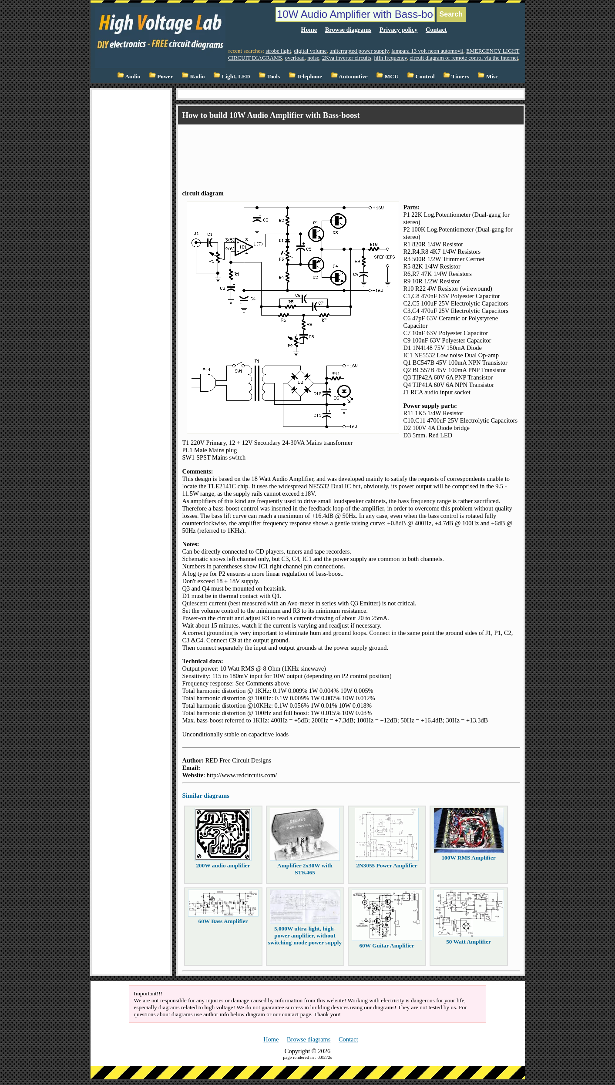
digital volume (310, 50)
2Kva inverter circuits (346, 57)
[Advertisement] (340, 149)
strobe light (278, 50)
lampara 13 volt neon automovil (427, 50)
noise (313, 57)
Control (421, 76)
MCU (387, 76)
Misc (487, 76)
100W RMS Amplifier (468, 857)
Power (161, 76)
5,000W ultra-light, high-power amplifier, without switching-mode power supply (305, 935)
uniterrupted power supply (359, 50)
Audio (128, 76)
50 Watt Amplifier (468, 941)
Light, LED (231, 76)
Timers (456, 76)
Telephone (305, 76)
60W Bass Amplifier (223, 921)
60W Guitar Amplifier (386, 945)
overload (294, 57)
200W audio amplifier (223, 865)
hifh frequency (390, 57)
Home (309, 29)
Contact (436, 29)
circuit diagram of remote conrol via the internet (464, 57)
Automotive (349, 76)
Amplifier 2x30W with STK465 (305, 869)
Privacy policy (399, 29)
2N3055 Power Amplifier (386, 865)
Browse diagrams (348, 29)
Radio (193, 76)
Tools (269, 76)
